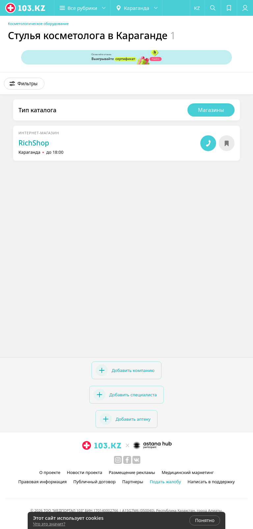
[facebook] (127, 460)
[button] (82, 7)
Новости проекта (84, 472)
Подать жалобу (165, 482)
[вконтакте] (136, 460)
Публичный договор (94, 482)
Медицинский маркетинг (188, 472)
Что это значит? (49, 524)
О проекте (49, 472)
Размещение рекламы (132, 472)
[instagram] (118, 460)
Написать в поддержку (211, 482)
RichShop (33, 143)
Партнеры (132, 482)
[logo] (25, 8)
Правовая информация (42, 482)
